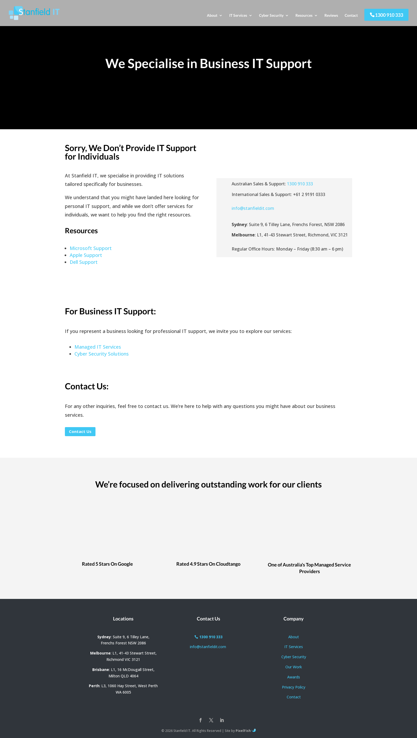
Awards (293, 676)
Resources (303, 16)
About (212, 16)
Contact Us (80, 431)
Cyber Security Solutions (101, 354)
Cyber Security (271, 16)
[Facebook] (200, 721)
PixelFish (246, 730)
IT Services (238, 16)
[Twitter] (211, 721)
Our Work (293, 666)
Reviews (331, 16)
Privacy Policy (293, 687)
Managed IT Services (97, 347)
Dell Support (84, 262)
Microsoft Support (91, 248)
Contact (351, 16)
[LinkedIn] (222, 721)
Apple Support (86, 255)
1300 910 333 (389, 15)
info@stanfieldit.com (253, 208)
